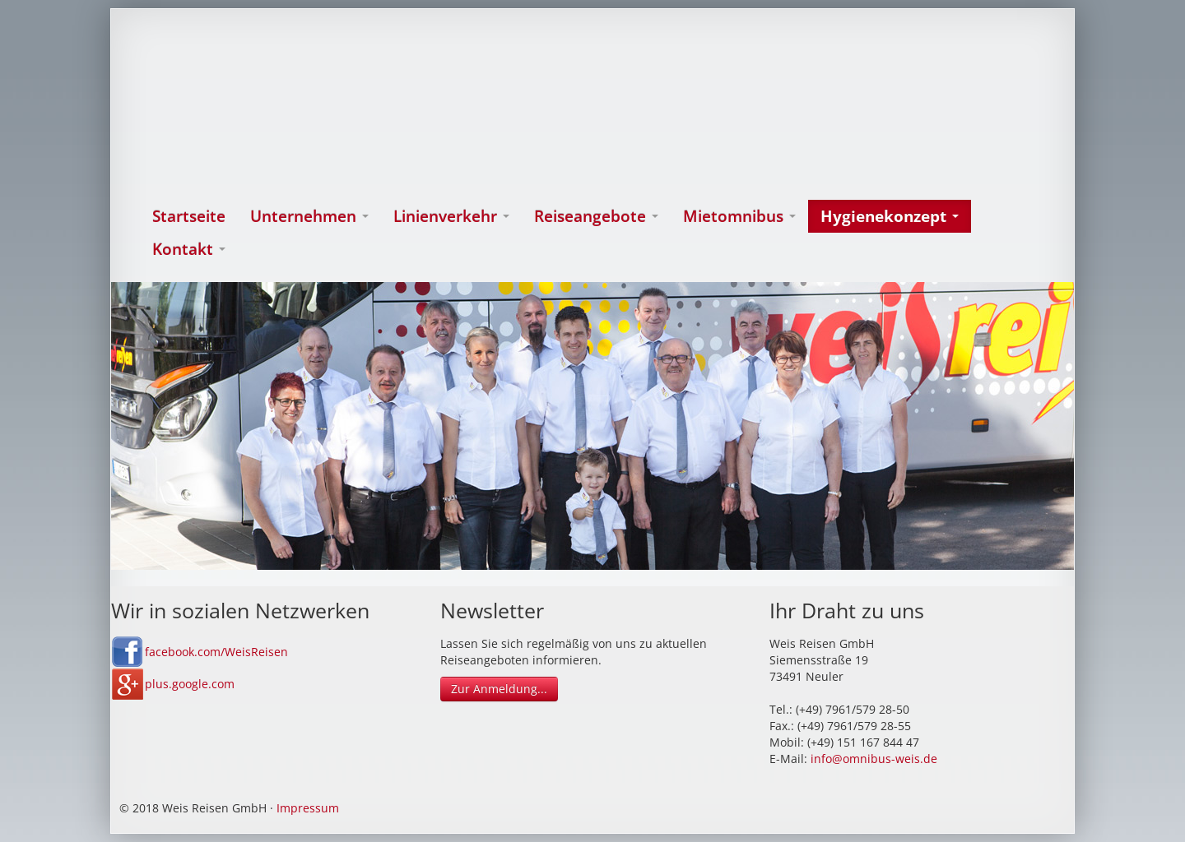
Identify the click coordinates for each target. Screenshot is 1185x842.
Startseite (188, 216)
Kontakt (188, 249)
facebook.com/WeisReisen (216, 651)
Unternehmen (309, 216)
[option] (592, 426)
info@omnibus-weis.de (874, 758)
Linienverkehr (451, 216)
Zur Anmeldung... (499, 688)
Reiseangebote (596, 216)
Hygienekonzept (889, 216)
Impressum (307, 808)
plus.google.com (190, 684)
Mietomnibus (739, 216)
